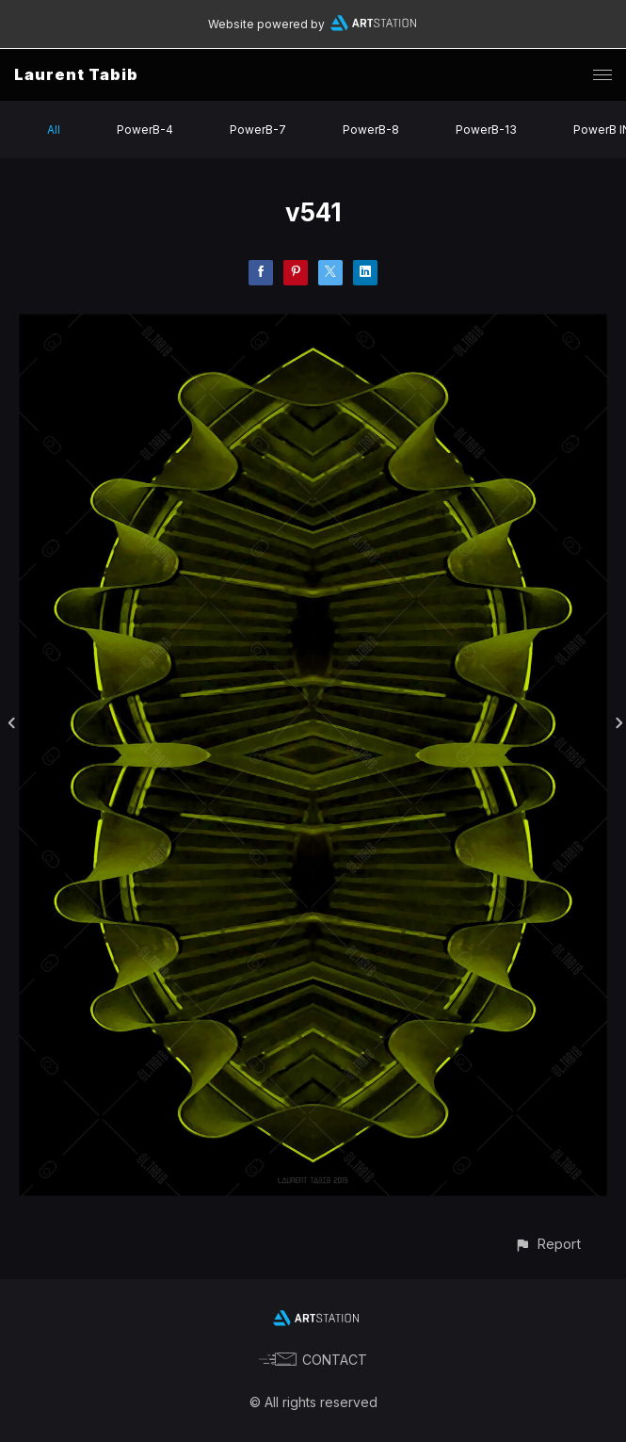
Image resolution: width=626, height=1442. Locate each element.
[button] (547, 1243)
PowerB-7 (258, 129)
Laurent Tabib (76, 74)
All (53, 129)
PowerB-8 (371, 129)
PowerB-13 (486, 129)
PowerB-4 (145, 129)
